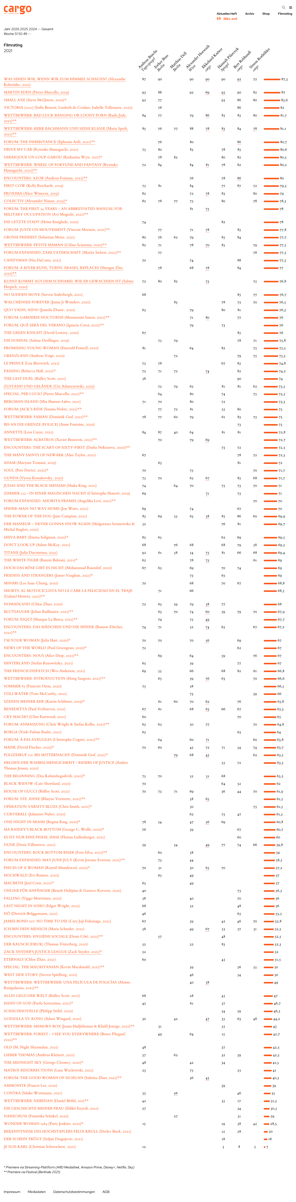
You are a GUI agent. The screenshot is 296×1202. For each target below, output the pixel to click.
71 (207, 493)
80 (207, 317)
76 (207, 678)
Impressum (12, 1192)
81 (207, 164)
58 (207, 516)
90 (207, 79)
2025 (24, 29)
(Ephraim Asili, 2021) (49, 142)
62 (207, 701)
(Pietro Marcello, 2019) (36, 92)
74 (207, 371)
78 (207, 128)
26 (176, 1093)
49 (25, 34)
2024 (33, 29)
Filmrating (285, 14)
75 (207, 208)
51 (16, 34)
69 (207, 92)
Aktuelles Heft (227, 16)
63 (207, 709)
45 (207, 755)
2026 (15, 29)
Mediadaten (37, 1192)
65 (207, 799)
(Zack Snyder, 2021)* (53, 951)
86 (207, 115)
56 (207, 640)
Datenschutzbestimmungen (74, 1192)
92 (239, 79)
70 (207, 245)
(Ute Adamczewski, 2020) (49, 386)
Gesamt (47, 29)
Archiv (249, 14)
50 (20, 34)
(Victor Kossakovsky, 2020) (33, 478)
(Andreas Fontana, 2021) (45, 178)
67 (207, 478)
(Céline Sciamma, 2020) (55, 245)
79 (176, 755)
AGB (105, 1192)
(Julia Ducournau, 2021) (30, 552)
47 (207, 1018)
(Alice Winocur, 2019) (31, 193)
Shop (266, 14)
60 (207, 611)
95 (223, 92)
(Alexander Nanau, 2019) (35, 201)
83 (223, 128)
